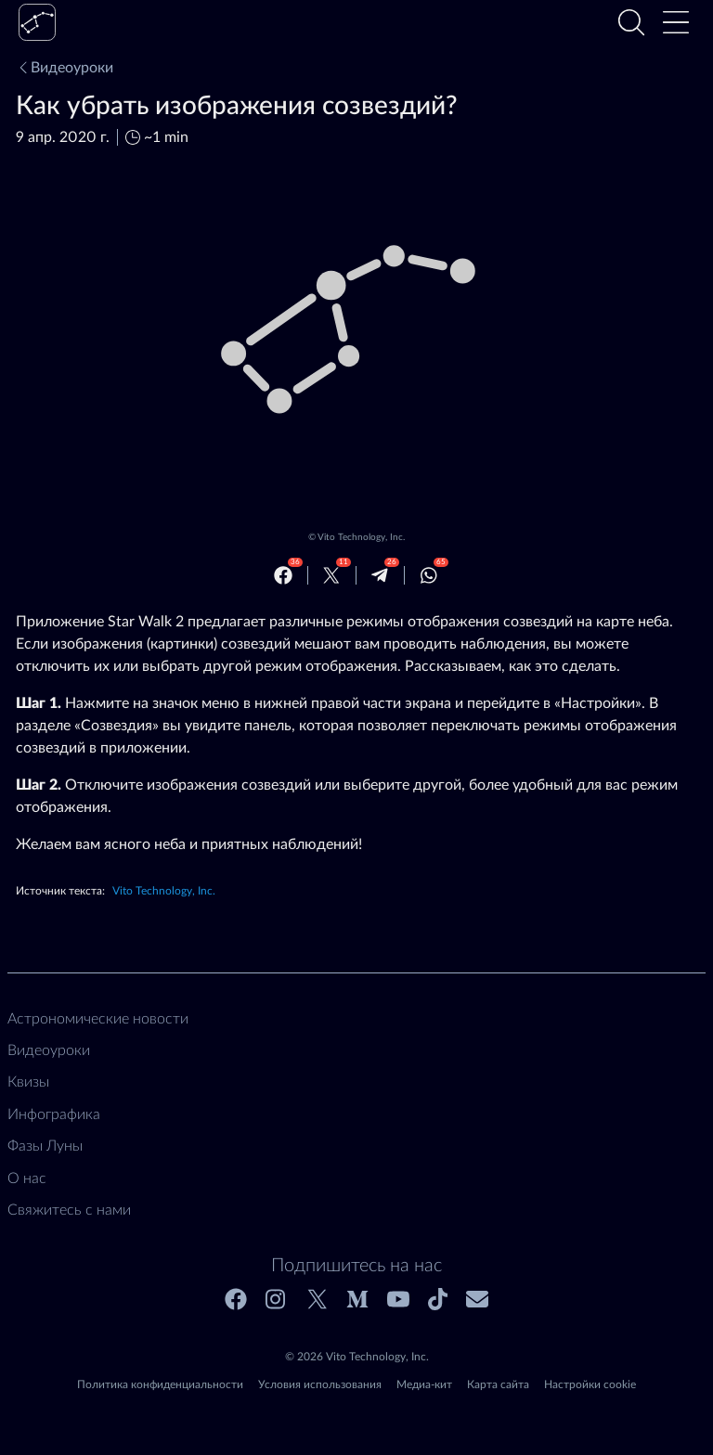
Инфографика (53, 1114)
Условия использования (320, 1384)
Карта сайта (498, 1384)
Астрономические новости (97, 1018)
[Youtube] (398, 1299)
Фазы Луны (45, 1146)
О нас (26, 1178)
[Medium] (357, 1299)
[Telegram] (379, 575)
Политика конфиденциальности (160, 1384)
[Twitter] (331, 575)
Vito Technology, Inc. (361, 537)
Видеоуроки (64, 67)
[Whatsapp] (429, 575)
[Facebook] (283, 575)
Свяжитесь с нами (69, 1210)
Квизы (28, 1082)
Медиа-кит (424, 1384)
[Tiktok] (437, 1299)
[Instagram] (277, 1299)
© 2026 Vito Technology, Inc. (357, 1356)
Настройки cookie (590, 1384)
